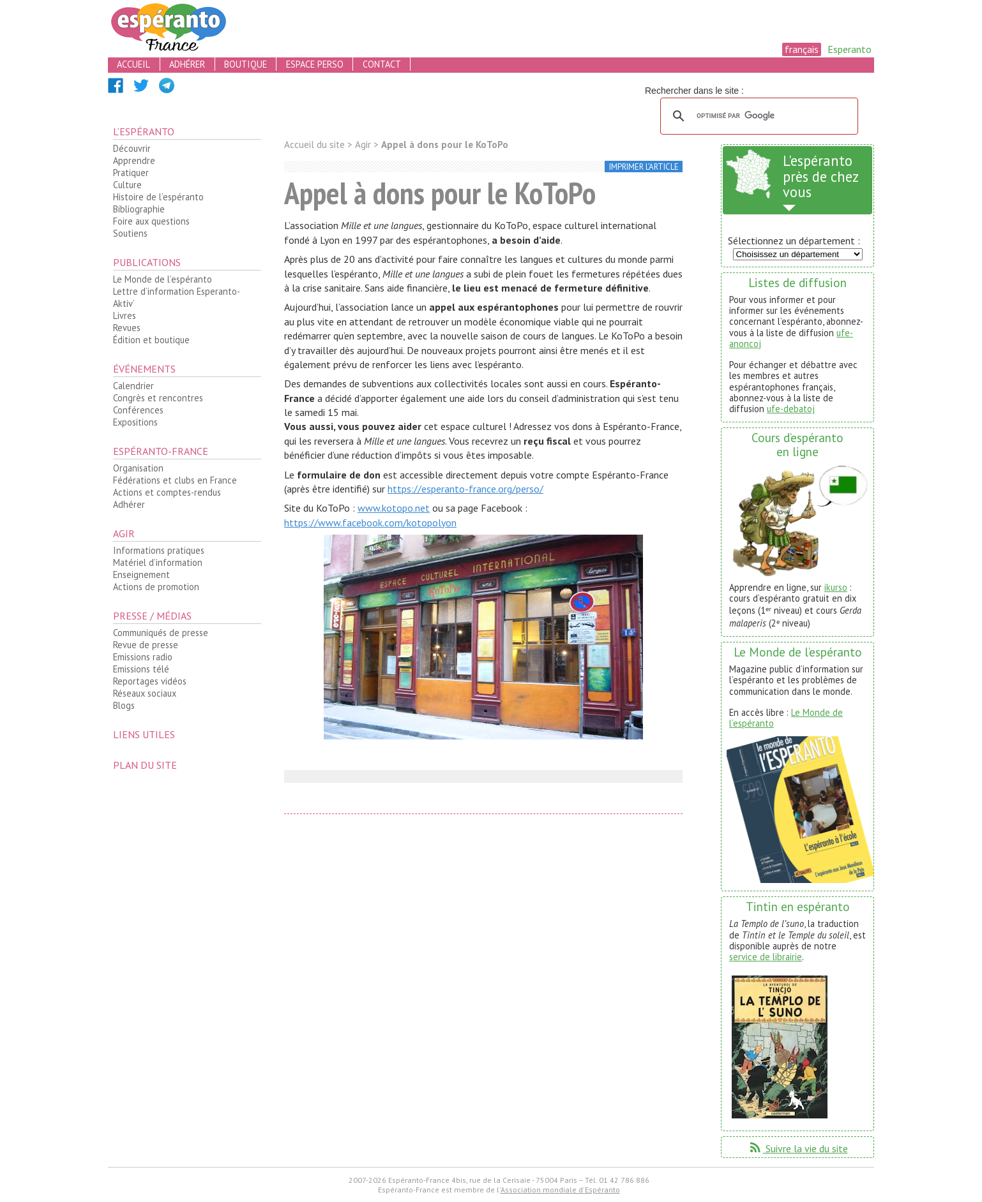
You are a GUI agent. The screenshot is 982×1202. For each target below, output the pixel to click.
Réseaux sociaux (144, 693)
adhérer (187, 64)
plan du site (145, 765)
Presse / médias (152, 615)
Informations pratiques (158, 550)
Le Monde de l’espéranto (162, 279)
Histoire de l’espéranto (158, 197)
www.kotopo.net (394, 507)
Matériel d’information (157, 562)
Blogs (124, 705)
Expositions (135, 422)
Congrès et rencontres (158, 398)
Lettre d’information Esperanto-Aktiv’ (176, 297)
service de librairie (765, 957)
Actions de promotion (156, 587)
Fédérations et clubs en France (175, 480)
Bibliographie (139, 209)
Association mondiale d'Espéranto (560, 1189)
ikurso (835, 587)
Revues (126, 328)
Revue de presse (145, 645)
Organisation (138, 468)
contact (382, 64)
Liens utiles (144, 734)
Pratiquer (131, 173)
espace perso (315, 64)
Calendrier (133, 386)
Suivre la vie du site (798, 1148)
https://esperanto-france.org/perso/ (465, 488)
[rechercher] (757, 116)
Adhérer (129, 504)
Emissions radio (142, 657)
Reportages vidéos (149, 681)
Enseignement (141, 574)
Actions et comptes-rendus (167, 492)
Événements (144, 368)
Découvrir (132, 148)
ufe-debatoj (791, 409)
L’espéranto (143, 131)
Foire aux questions (151, 221)
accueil (133, 64)
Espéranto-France (160, 451)
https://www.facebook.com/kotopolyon (370, 522)
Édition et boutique (151, 340)
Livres (124, 315)
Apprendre (134, 160)
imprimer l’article (644, 166)
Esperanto (849, 49)
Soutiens (130, 233)
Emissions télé (141, 669)
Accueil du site (314, 144)
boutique (245, 64)
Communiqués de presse (160, 633)
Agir (124, 533)
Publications (147, 262)
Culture (127, 185)
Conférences (138, 410)
